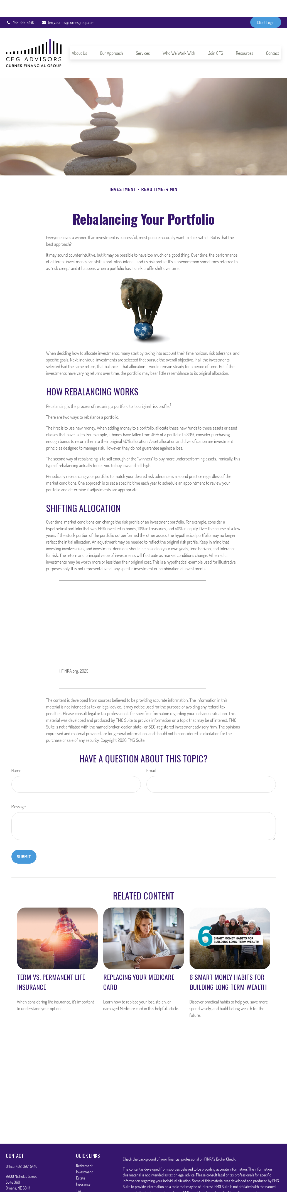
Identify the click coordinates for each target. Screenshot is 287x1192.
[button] (79, 36)
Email (151, 754)
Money (81, 1179)
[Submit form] (23, 840)
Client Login (265, 5)
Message (18, 790)
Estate (80, 1161)
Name (16, 754)
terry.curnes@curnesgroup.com (67, 5)
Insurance (83, 1167)
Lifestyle (82, 1185)
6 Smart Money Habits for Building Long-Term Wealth (228, 965)
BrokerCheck (225, 1142)
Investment (84, 1155)
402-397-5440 (20, 5)
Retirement (84, 1149)
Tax (78, 1173)
